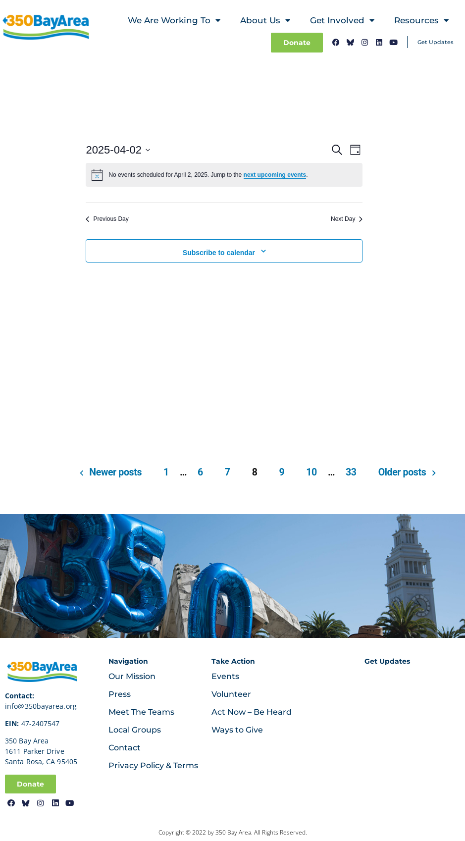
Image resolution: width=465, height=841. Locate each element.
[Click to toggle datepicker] (118, 150)
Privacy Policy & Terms (153, 765)
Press (119, 694)
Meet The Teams (141, 712)
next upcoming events (275, 174)
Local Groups (134, 730)
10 (311, 472)
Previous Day (107, 218)
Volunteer (231, 694)
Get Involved (342, 20)
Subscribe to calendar (219, 253)
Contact (124, 747)
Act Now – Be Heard (251, 712)
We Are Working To (174, 20)
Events (225, 676)
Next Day (346, 218)
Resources (421, 20)
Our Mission (131, 676)
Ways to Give (237, 730)
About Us (265, 20)
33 (351, 472)
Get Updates (435, 42)
